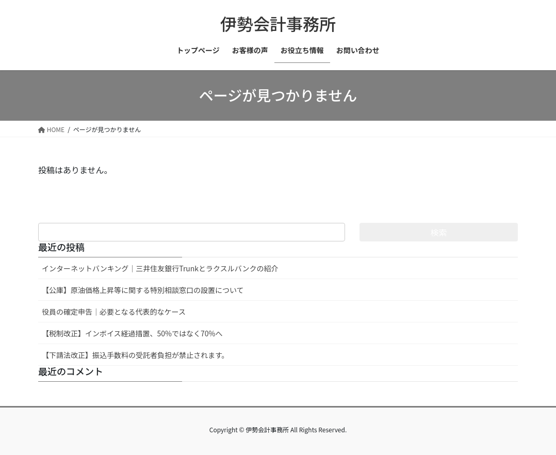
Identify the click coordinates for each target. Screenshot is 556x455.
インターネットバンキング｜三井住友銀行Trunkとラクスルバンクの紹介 (160, 268)
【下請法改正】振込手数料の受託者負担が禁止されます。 (135, 355)
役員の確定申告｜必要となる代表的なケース (114, 311)
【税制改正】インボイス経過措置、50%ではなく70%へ (132, 333)
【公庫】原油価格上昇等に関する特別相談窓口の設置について (143, 290)
